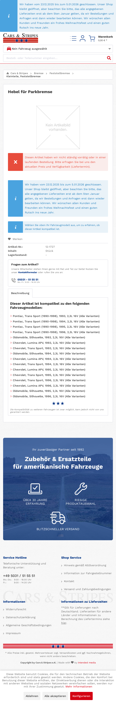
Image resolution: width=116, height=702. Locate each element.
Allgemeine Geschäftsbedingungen (28, 625)
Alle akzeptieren (55, 696)
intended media (87, 662)
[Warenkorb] (101, 38)
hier (63, 622)
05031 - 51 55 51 (27, 279)
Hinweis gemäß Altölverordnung (84, 565)
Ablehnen (32, 696)
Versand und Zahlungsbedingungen (87, 589)
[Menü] (73, 38)
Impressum (13, 633)
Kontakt (68, 581)
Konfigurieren (81, 696)
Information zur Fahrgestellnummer (87, 573)
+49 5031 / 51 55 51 (19, 576)
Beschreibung (20, 293)
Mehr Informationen (78, 686)
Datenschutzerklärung (20, 617)
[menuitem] (73, 38)
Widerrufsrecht (15, 609)
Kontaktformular (27, 272)
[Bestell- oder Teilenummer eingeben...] (58, 58)
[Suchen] (109, 58)
